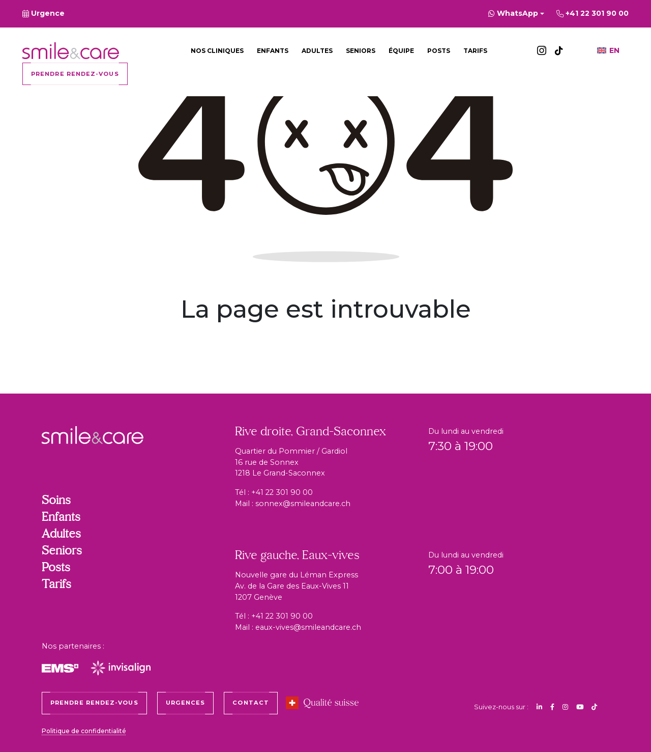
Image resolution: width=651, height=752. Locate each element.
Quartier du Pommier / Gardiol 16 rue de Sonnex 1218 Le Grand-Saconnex (291, 462)
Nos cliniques (217, 50)
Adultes (317, 50)
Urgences (185, 702)
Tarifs (475, 50)
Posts (438, 50)
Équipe (401, 50)
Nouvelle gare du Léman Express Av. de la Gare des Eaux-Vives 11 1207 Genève (296, 585)
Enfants (272, 50)
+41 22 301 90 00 (282, 492)
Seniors (360, 50)
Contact (250, 702)
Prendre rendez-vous (75, 73)
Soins (56, 501)
